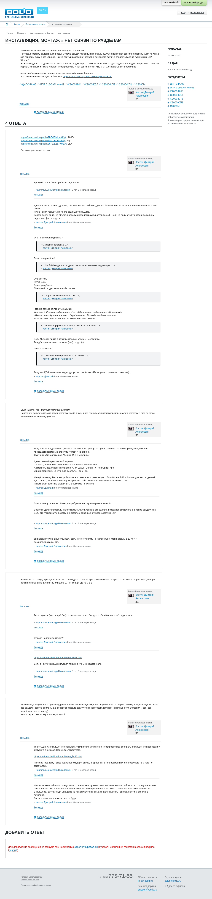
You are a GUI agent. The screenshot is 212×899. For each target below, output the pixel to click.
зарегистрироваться (86, 847)
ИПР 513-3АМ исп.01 (52, 84)
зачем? (13, 850)
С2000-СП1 (125, 84)
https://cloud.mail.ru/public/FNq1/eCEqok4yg (43, 140)
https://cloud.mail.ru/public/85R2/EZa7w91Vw (44, 143)
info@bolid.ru (145, 880)
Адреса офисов (176, 886)
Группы (10, 33)
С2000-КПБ (108, 84)
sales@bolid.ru (173, 880)
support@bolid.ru (147, 889)
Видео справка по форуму (42, 33)
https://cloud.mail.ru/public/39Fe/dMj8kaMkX (87, 76)
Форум (17, 24)
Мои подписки (64, 33)
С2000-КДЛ (91, 84)
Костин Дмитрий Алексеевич (58, 248)
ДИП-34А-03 (29, 84)
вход (183, 12)
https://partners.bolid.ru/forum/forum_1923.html (58, 657)
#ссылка (24, 103)
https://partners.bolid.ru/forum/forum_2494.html (58, 756)
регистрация (197, 12)
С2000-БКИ (74, 84)
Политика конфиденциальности (36, 885)
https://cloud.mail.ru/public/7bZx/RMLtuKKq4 (43, 137)
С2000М (140, 84)
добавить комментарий (50, 112)
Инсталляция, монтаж (35, 24)
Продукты (21, 33)
